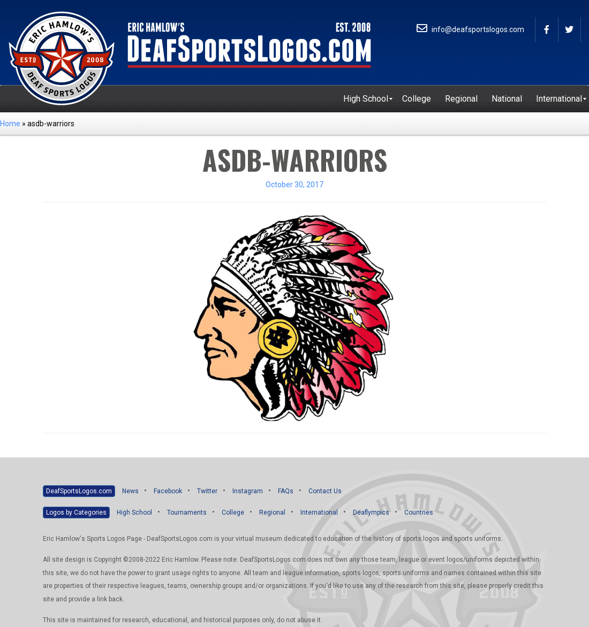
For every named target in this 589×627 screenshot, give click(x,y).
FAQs (285, 491)
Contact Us (325, 491)
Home (10, 123)
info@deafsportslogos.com (470, 29)
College (233, 512)
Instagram (247, 491)
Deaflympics (371, 512)
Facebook (168, 491)
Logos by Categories (76, 512)
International (319, 512)
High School (134, 512)
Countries (418, 512)
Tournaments (187, 512)
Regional (272, 512)
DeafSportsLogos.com (79, 491)
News (130, 491)
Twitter (207, 491)
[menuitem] (365, 99)
